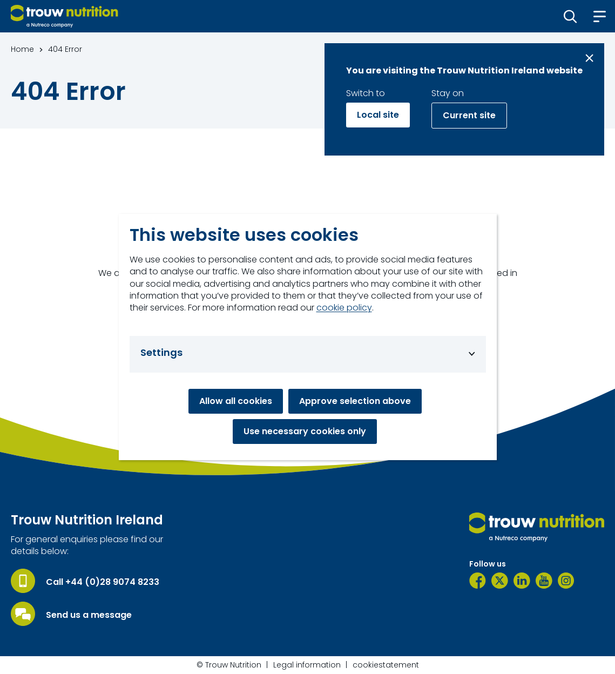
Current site (469, 115)
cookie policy (344, 308)
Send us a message (89, 615)
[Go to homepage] (64, 16)
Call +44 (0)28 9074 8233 (102, 582)
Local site (378, 115)
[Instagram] (566, 580)
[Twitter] (499, 580)
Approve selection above (355, 401)
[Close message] (589, 58)
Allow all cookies (235, 401)
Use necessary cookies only (305, 431)
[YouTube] (544, 580)
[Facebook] (477, 580)
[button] (570, 16)
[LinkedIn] (521, 580)
